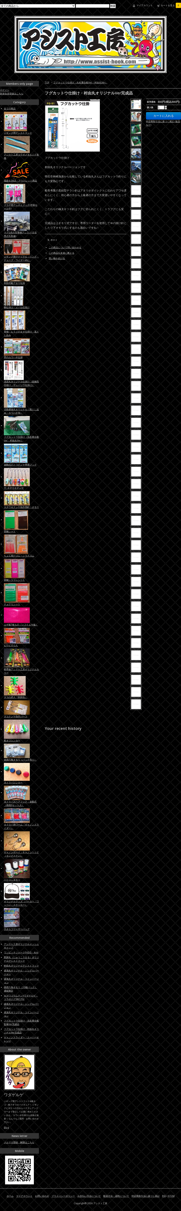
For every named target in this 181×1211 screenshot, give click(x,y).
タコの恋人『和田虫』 (15, 697)
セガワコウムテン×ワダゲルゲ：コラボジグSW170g (21, 997)
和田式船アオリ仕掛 (14, 283)
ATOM (171, 1196)
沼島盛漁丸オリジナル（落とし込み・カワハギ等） (21, 411)
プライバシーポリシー (63, 1196)
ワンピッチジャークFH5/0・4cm (21, 952)
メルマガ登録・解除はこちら (19, 1142)
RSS (164, 1196)
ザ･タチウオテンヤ (14, 487)
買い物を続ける (57, 258)
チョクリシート (12, 604)
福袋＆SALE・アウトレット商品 (20, 180)
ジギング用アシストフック (18, 132)
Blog (6, 1127)
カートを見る (171, 5)
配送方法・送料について (116, 1196)
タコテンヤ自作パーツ (15, 716)
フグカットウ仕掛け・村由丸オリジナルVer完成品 (21, 1030)
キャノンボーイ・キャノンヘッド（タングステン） (21, 854)
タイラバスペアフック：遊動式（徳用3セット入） (20, 803)
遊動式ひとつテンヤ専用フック (20, 464)
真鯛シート (10, 531)
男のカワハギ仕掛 (13, 357)
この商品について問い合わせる (65, 247)
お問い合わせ (42, 1196)
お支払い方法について (89, 1196)
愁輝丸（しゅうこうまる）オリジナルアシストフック (21, 959)
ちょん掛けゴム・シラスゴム (19, 555)
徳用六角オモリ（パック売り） (20, 759)
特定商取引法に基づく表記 (146, 1196)
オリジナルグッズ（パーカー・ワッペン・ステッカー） (21, 903)
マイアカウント (144, 5)
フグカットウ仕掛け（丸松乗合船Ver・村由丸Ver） (80, 82)
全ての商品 (10, 108)
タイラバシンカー (13, 782)
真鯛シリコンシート (14, 580)
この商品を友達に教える (61, 253)
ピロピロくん (11, 645)
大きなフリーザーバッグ (17, 929)
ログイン (4, 90)
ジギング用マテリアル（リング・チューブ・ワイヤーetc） (21, 258)
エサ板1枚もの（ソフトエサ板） (21, 624)
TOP (47, 82)
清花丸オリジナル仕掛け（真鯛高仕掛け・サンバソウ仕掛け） (21, 383)
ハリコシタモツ (12, 879)
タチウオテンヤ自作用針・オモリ (21, 507)
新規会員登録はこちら (11, 93)
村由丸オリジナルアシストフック (21, 965)
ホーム (10, 1196)
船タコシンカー (12, 740)
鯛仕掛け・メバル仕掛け (17, 307)
